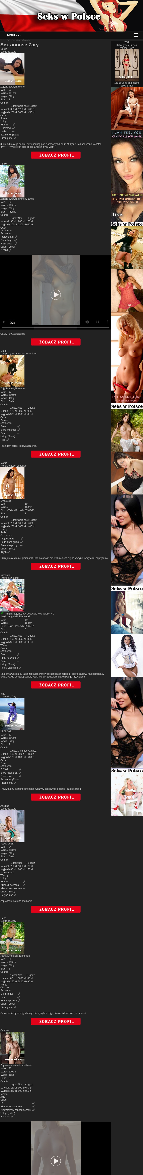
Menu (13, 35)
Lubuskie (25, 40)
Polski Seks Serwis (9, 40)
